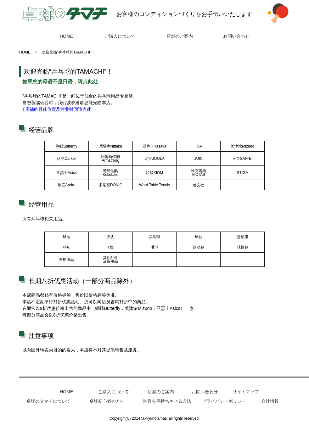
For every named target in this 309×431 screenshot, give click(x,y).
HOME (66, 36)
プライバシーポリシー (224, 401)
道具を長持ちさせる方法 (167, 401)
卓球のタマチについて (48, 401)
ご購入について (119, 36)
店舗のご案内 (179, 36)
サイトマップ (246, 391)
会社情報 (270, 401)
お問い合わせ (236, 36)
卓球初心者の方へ (107, 401)
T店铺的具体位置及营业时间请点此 (56, 109)
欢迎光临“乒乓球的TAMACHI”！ (68, 52)
